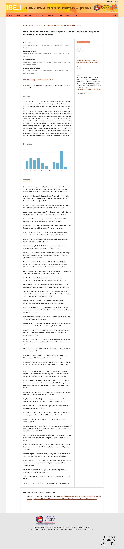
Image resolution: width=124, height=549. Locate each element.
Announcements (27, 15)
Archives (17, 15)
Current (9, 15)
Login (116, 1)
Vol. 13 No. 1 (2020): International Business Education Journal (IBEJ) (55, 25)
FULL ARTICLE (83, 42)
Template (60, 15)
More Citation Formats (84, 93)
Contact (76, 15)
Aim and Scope (39, 15)
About (67, 15)
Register (109, 1)
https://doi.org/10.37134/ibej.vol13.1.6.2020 (40, 80)
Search (114, 15)
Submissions (50, 15)
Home (25, 25)
